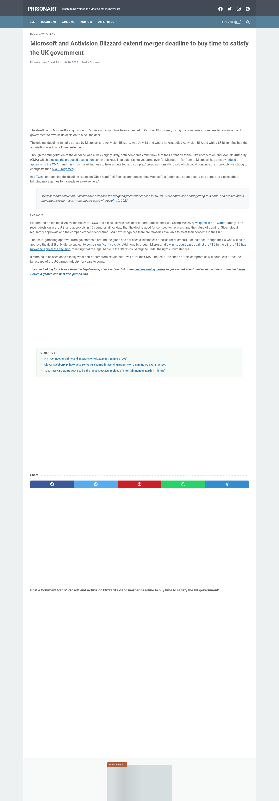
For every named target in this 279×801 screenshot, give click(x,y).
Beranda (139, 787)
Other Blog (109, 15)
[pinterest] (103, 508)
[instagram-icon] (235, 4)
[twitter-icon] (226, 4)
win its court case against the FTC (127, 264)
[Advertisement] (103, 92)
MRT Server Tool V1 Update (213, 207)
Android (89, 15)
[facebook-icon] (217, 4)
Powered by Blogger (133, 795)
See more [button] (36, 220)
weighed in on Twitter (68, 233)
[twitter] (74, 508)
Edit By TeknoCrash (157, 795)
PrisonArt (45, 4)
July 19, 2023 (66, 206)
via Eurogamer (144, 170)
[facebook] (44, 508)
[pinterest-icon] (244, 4)
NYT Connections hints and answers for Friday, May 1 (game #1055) (85, 382)
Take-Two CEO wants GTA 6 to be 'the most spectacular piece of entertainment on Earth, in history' (104, 394)
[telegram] (162, 508)
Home (34, 15)
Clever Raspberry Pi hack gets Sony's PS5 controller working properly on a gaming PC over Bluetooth (105, 388)
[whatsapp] (132, 508)
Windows (71, 15)
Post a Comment (91, 58)
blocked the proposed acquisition (147, 156)
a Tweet (39, 177)
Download (51, 15)
